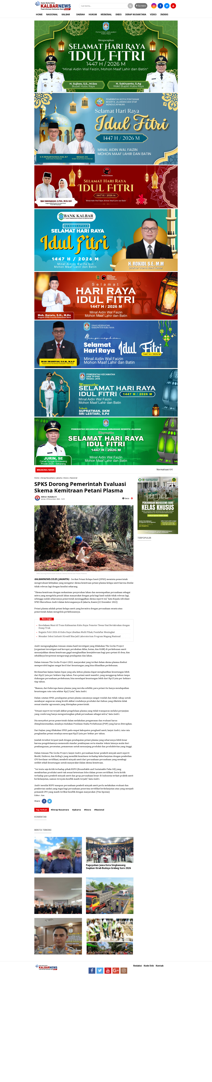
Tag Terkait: (42, 809)
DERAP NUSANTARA (135, 14)
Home (36, 478)
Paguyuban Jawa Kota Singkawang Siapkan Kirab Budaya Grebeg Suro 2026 (108, 867)
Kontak (160, 965)
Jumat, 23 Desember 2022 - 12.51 (53, 499)
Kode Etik (149, 965)
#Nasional (99, 809)
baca (125, 498)
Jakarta (59, 478)
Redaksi (137, 965)
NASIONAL (52, 14)
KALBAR (66, 14)
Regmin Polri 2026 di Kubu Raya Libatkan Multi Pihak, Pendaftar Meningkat (77, 632)
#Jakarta (76, 809)
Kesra (66, 478)
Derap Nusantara (48, 478)
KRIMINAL (106, 14)
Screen (141, 5)
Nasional (73, 478)
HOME (39, 14)
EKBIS (119, 14)
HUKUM (93, 14)
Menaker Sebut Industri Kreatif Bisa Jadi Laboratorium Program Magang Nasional (79, 636)
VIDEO (153, 14)
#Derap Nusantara (60, 809)
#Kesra (87, 809)
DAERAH (80, 14)
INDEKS (164, 14)
